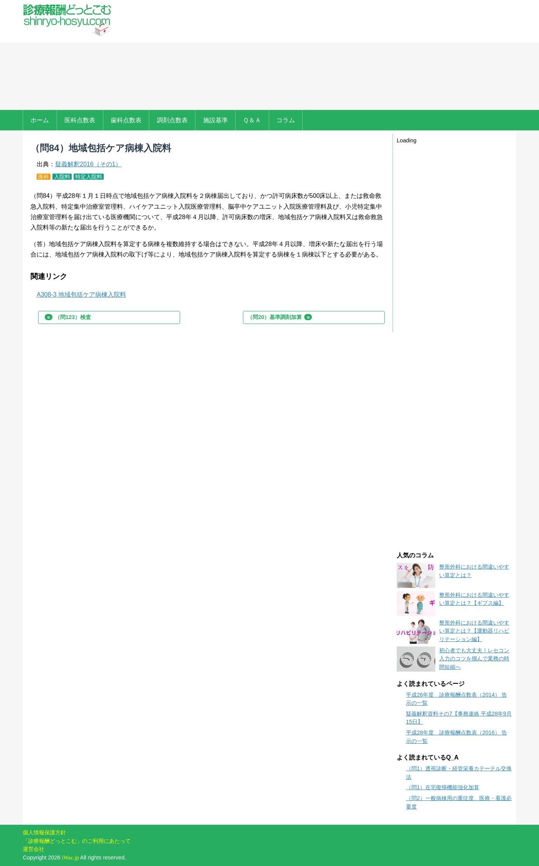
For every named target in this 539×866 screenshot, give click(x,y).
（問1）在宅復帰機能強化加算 (442, 787)
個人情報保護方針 (44, 832)
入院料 (62, 177)
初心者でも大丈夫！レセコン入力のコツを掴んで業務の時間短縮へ (474, 658)
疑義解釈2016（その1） (88, 164)
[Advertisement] (318, 56)
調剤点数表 (172, 120)
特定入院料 (88, 177)
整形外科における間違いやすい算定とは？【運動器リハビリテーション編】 (474, 631)
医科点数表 (79, 120)
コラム (285, 120)
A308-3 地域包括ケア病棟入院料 (81, 294)
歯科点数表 (126, 120)
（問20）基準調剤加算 (279, 317)
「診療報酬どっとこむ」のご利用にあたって (77, 841)
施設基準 (215, 120)
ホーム (39, 120)
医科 (43, 177)
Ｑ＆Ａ (252, 120)
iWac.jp (70, 857)
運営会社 (33, 849)
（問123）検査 (68, 317)
